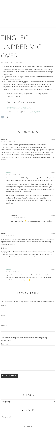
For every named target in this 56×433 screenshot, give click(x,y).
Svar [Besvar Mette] (53, 173)
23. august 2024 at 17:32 (13, 174)
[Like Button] (2, 117)
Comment (4, 344)
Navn (3, 306)
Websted (4, 325)
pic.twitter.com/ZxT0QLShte (19, 108)
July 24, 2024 (35, 112)
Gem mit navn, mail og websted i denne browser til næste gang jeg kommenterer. (24, 339)
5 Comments (18, 62)
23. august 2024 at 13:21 (13, 271)
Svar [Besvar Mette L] (53, 139)
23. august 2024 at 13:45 (8, 141)
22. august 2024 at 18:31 (8, 236)
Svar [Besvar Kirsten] (53, 234)
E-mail (3, 315)
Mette (8, 172)
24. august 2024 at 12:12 (18, 218)
